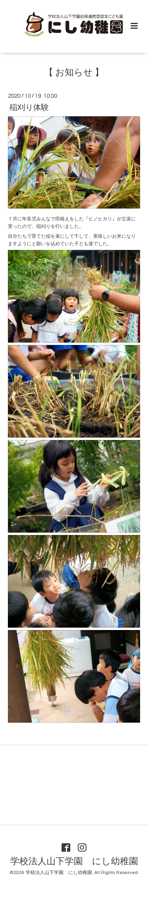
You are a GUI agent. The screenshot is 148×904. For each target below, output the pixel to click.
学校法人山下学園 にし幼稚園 (74, 861)
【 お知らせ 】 (74, 72)
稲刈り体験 (29, 107)
